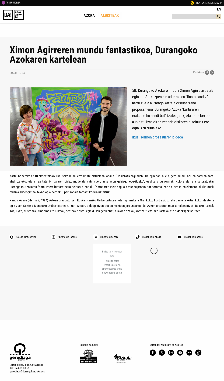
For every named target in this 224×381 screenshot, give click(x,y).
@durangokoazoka (109, 237)
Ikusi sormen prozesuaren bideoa (157, 137)
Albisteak (109, 15)
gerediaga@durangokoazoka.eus (27, 371)
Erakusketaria (213, 2)
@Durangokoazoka (193, 237)
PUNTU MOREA (11, 2)
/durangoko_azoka (67, 237)
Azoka (89, 15)
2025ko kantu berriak (26, 237)
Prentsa (200, 2)
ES (219, 9)
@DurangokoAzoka (151, 237)
